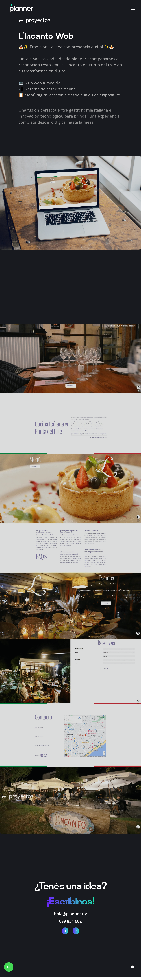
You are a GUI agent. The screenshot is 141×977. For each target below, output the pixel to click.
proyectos (34, 20)
